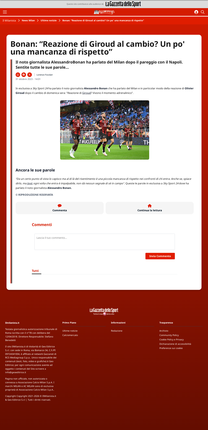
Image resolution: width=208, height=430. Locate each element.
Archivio (163, 330)
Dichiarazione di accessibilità (175, 343)
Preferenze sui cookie (171, 348)
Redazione (116, 330)
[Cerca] (203, 12)
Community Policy (169, 335)
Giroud (86, 93)
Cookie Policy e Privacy (171, 339)
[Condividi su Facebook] (23, 74)
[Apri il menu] (5, 12)
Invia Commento (160, 256)
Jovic (30, 183)
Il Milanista (9, 20)
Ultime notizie (49, 20)
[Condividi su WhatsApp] (18, 74)
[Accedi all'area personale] (196, 12)
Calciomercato (70, 335)
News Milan (28, 20)
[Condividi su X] (29, 74)
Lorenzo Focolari (45, 74)
